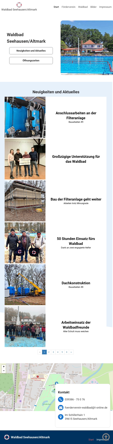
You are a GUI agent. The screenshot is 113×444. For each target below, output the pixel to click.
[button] (4, 367)
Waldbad (83, 6)
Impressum (105, 6)
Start (56, 6)
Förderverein (68, 6)
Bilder (93, 6)
